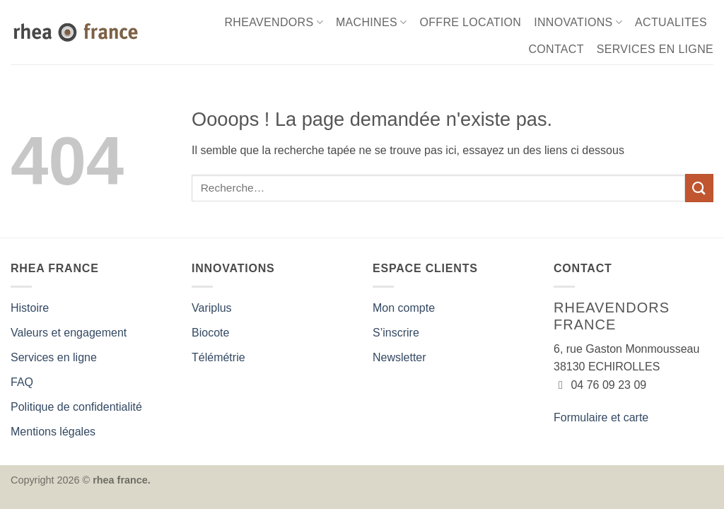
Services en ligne (54, 357)
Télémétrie (218, 357)
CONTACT (555, 49)
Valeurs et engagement (69, 333)
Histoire (30, 308)
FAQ (22, 382)
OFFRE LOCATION (470, 22)
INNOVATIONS (578, 22)
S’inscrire (396, 333)
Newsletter (399, 357)
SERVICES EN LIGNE (655, 49)
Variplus (212, 308)
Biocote (210, 333)
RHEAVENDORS (273, 22)
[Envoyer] (699, 187)
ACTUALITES (671, 22)
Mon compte (404, 308)
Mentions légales (53, 432)
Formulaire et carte (601, 417)
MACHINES (371, 22)
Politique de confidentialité (76, 407)
